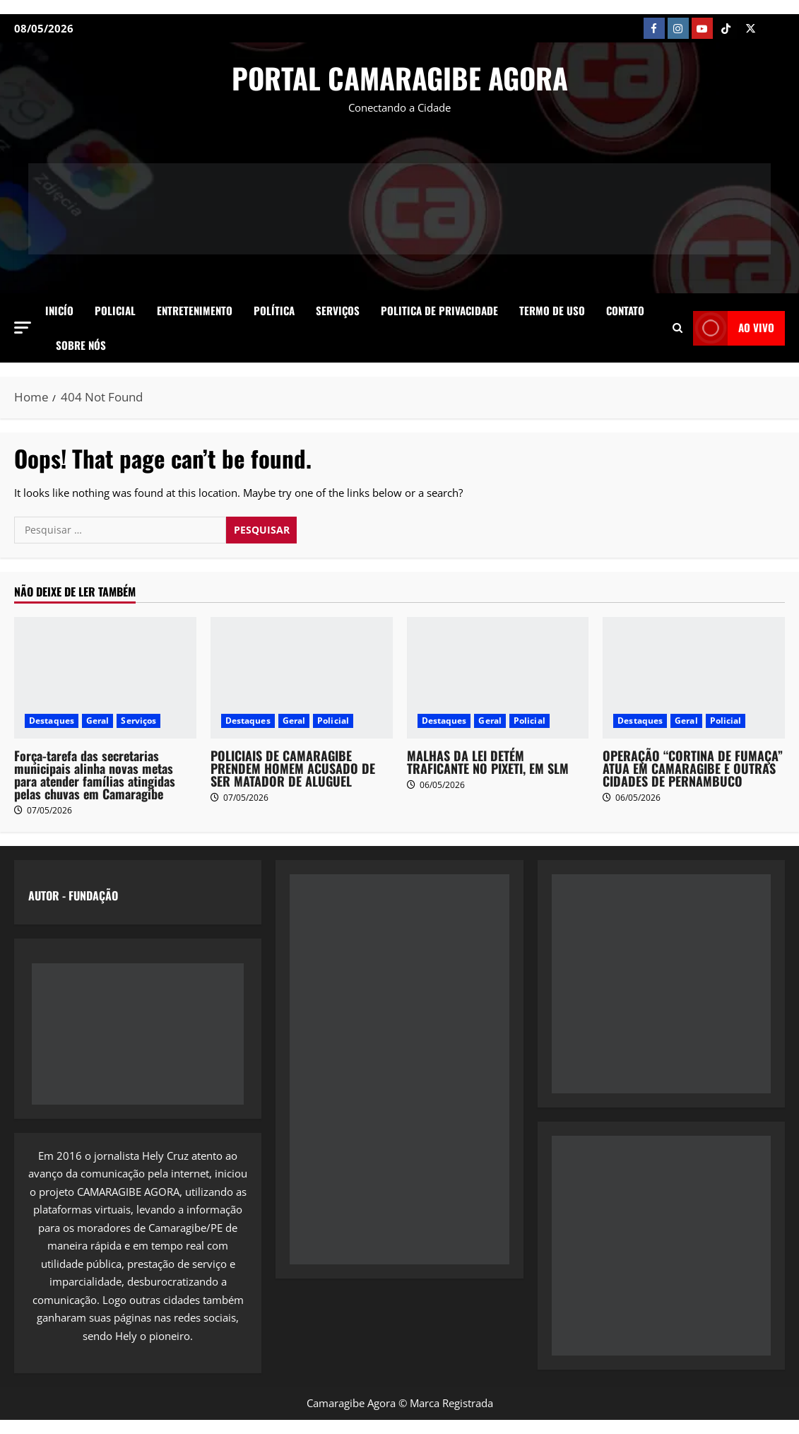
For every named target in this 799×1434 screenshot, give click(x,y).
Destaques (51, 721)
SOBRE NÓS (81, 345)
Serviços (338, 310)
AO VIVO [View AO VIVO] (733, 328)
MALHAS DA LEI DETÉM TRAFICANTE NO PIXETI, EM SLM (488, 761)
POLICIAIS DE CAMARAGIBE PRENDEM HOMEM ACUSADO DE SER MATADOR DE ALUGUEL (293, 768)
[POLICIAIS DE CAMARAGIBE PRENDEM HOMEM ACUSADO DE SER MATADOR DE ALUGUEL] (302, 678)
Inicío (59, 310)
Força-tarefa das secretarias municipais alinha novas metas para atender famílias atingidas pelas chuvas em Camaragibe (94, 774)
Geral (98, 721)
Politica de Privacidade (439, 310)
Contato (625, 310)
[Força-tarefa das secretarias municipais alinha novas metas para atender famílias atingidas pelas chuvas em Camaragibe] (105, 678)
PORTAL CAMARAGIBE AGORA (400, 78)
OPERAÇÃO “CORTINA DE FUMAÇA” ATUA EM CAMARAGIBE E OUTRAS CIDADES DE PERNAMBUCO (693, 768)
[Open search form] (677, 328)
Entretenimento (194, 310)
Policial (115, 310)
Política (274, 310)
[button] (22, 328)
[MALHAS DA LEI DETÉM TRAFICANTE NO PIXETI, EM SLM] (498, 678)
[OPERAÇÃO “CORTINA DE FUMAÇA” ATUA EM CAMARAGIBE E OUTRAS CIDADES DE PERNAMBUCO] (694, 678)
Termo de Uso (552, 310)
